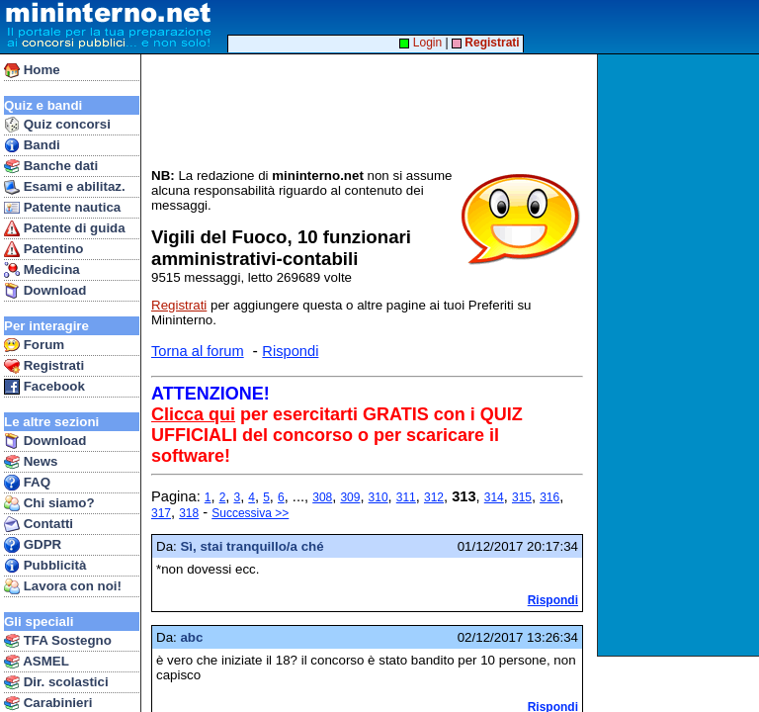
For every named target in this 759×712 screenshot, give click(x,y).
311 (406, 497)
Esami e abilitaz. (65, 187)
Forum (34, 345)
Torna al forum (197, 351)
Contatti (38, 524)
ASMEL (36, 661)
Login (420, 42)
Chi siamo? (49, 503)
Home (32, 70)
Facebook (44, 387)
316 (549, 497)
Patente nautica (62, 208)
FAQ (27, 482)
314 (494, 497)
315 (522, 497)
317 (161, 513)
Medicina (42, 270)
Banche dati (51, 166)
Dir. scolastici (56, 682)
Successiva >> (250, 513)
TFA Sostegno (58, 641)
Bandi (32, 145)
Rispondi (290, 351)
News (31, 462)
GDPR (32, 545)
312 (434, 497)
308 (322, 497)
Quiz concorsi (57, 125)
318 (189, 513)
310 (378, 497)
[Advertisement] (680, 355)
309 (350, 497)
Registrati (44, 366)
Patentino (43, 249)
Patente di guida (65, 228)
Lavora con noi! (63, 586)
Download (45, 291)
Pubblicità (45, 566)
